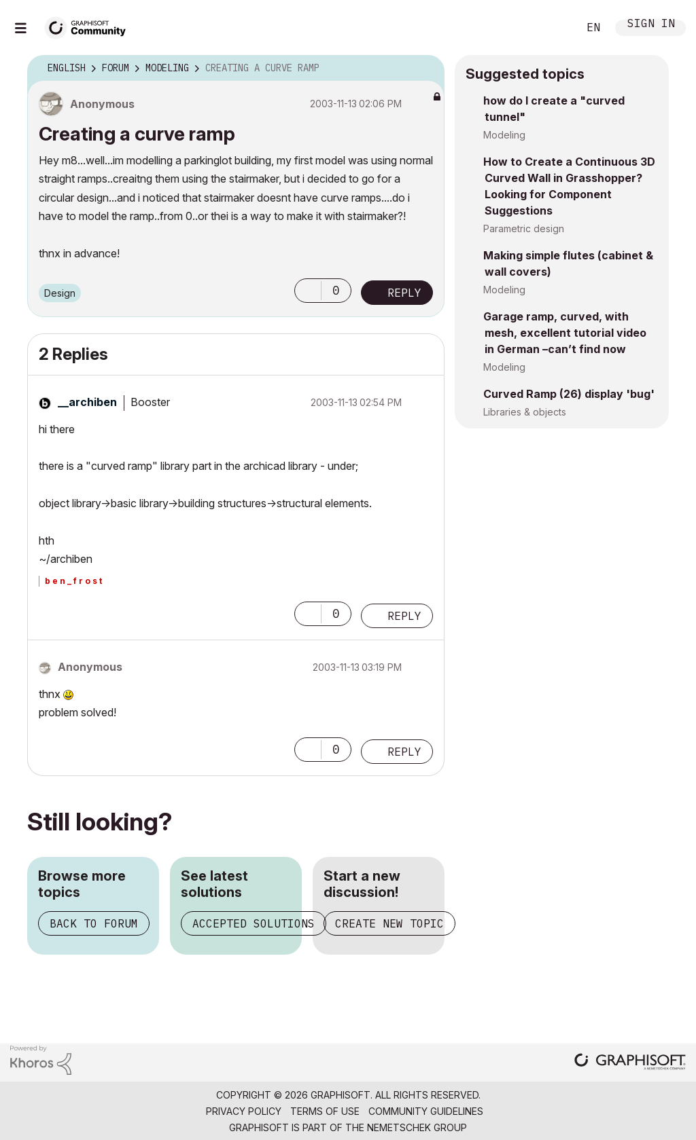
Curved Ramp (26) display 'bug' (569, 394)
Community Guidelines (425, 1111)
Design (59, 293)
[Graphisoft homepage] (630, 1063)
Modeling (504, 135)
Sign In (651, 25)
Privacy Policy (243, 1111)
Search (553, 28)
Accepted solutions (253, 923)
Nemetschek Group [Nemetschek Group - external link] (417, 1127)
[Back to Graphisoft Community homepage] (89, 26)
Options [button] (425, 68)
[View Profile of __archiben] (87, 402)
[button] (308, 290)
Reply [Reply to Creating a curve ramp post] (404, 292)
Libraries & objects (524, 412)
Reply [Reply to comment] (404, 616)
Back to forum (94, 923)
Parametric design (523, 228)
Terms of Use (325, 1111)
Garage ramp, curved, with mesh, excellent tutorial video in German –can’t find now (564, 333)
